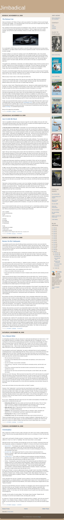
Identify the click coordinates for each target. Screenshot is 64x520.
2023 (54, 231)
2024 (54, 229)
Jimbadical (12, 8)
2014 (54, 240)
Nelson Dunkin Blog (56, 54)
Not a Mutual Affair (8, 336)
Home (26, 508)
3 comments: (19, 233)
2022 (54, 233)
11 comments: (20, 422)
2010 (54, 247)
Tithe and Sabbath (55, 209)
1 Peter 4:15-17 (8, 456)
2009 (54, 249)
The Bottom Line (8, 19)
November (56, 254)
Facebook (54, 28)
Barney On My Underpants (11, 241)
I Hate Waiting (55, 219)
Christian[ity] (6, 430)
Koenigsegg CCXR (27, 102)
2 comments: (19, 111)
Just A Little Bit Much (9, 119)
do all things (7, 106)
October (56, 268)
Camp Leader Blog (56, 76)
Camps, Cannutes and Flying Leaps (56, 216)
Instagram (54, 26)
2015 (54, 238)
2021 (54, 235)
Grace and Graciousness (54, 207)
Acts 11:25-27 (8, 446)
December (56, 252)
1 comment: (19, 504)
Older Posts (45, 508)
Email (53, 25)
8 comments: (20, 328)
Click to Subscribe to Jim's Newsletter (56, 18)
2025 (54, 227)
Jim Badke (59, 271)
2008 (54, 251)
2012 (54, 244)
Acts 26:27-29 (8, 452)
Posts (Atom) (10, 511)
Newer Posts (6, 508)
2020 (54, 236)
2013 (54, 242)
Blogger (39, 516)
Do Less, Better (55, 203)
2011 (54, 246)
